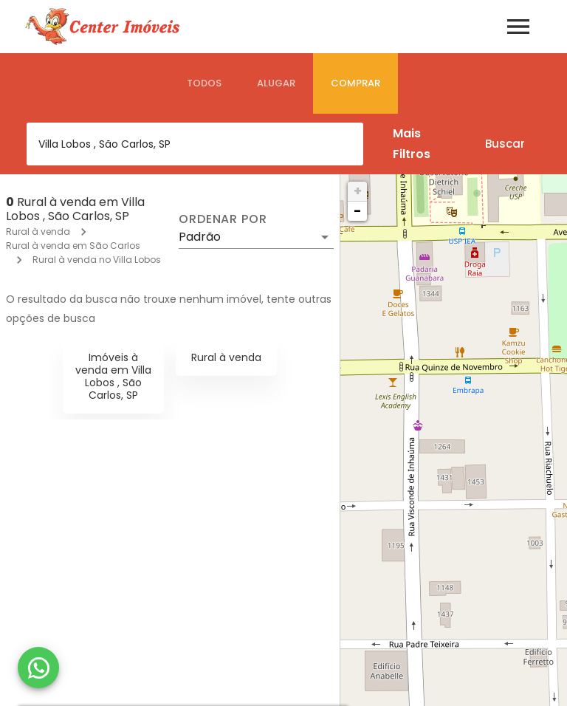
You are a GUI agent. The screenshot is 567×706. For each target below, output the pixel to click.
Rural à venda (38, 231)
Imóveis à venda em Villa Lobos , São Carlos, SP (113, 376)
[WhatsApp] (38, 667)
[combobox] (195, 144)
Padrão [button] (200, 236)
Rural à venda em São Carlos (73, 245)
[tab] (204, 83)
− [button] (357, 211)
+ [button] (358, 191)
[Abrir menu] (518, 26)
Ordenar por (223, 219)
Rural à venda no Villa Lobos (96, 259)
